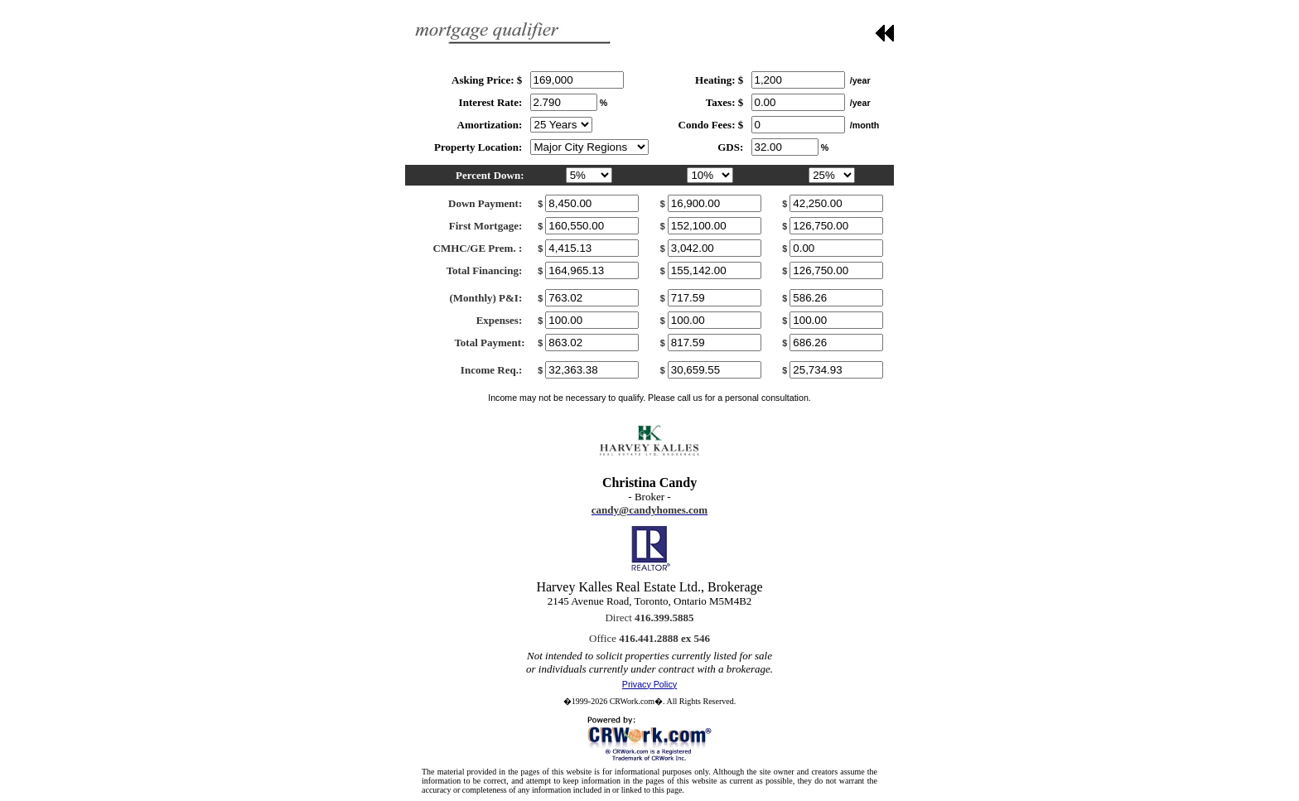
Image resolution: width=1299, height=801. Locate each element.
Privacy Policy (649, 684)
